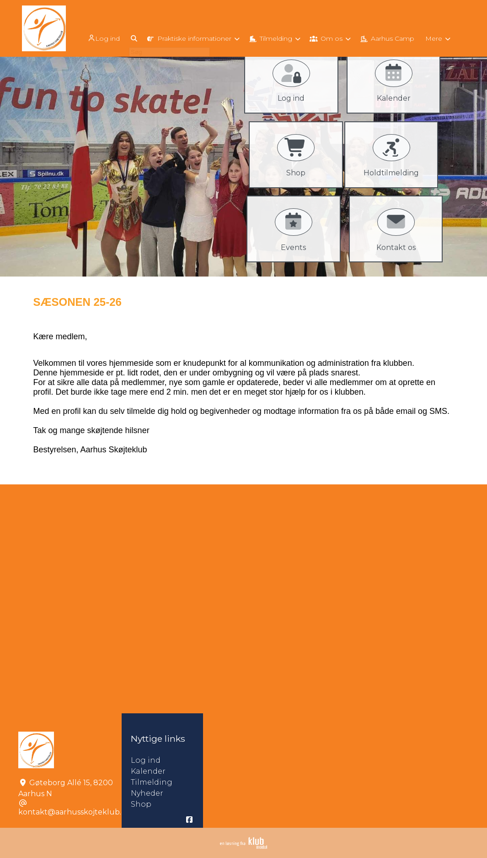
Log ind (103, 38)
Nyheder (147, 793)
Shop (141, 804)
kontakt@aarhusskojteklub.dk (74, 812)
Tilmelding (151, 782)
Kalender (148, 771)
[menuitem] (103, 37)
